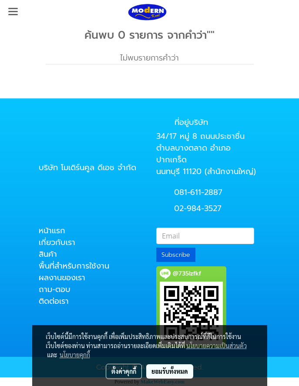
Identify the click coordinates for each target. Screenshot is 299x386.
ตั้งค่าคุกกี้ (123, 371)
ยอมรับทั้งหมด (169, 371)
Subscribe (175, 254)
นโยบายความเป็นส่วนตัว (216, 345)
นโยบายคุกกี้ (75, 355)
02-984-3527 (198, 208)
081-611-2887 (198, 192)
